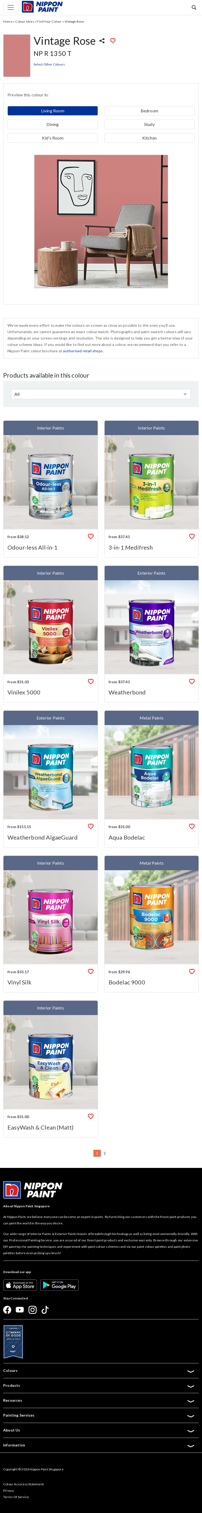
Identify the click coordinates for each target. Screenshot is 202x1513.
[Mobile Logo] (42, 6)
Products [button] (99, 1385)
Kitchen (149, 137)
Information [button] (99, 1445)
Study (149, 124)
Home (8, 21)
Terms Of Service (16, 1497)
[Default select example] (101, 394)
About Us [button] (99, 1430)
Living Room (52, 110)
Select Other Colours (49, 64)
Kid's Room (53, 137)
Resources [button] (99, 1400)
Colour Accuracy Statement (23, 1484)
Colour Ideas (24, 21)
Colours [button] (99, 1370)
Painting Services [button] (99, 1415)
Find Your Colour (49, 21)
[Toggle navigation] (10, 7)
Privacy (8, 1490)
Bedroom (149, 110)
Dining (52, 124)
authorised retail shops (83, 351)
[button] (194, 7)
